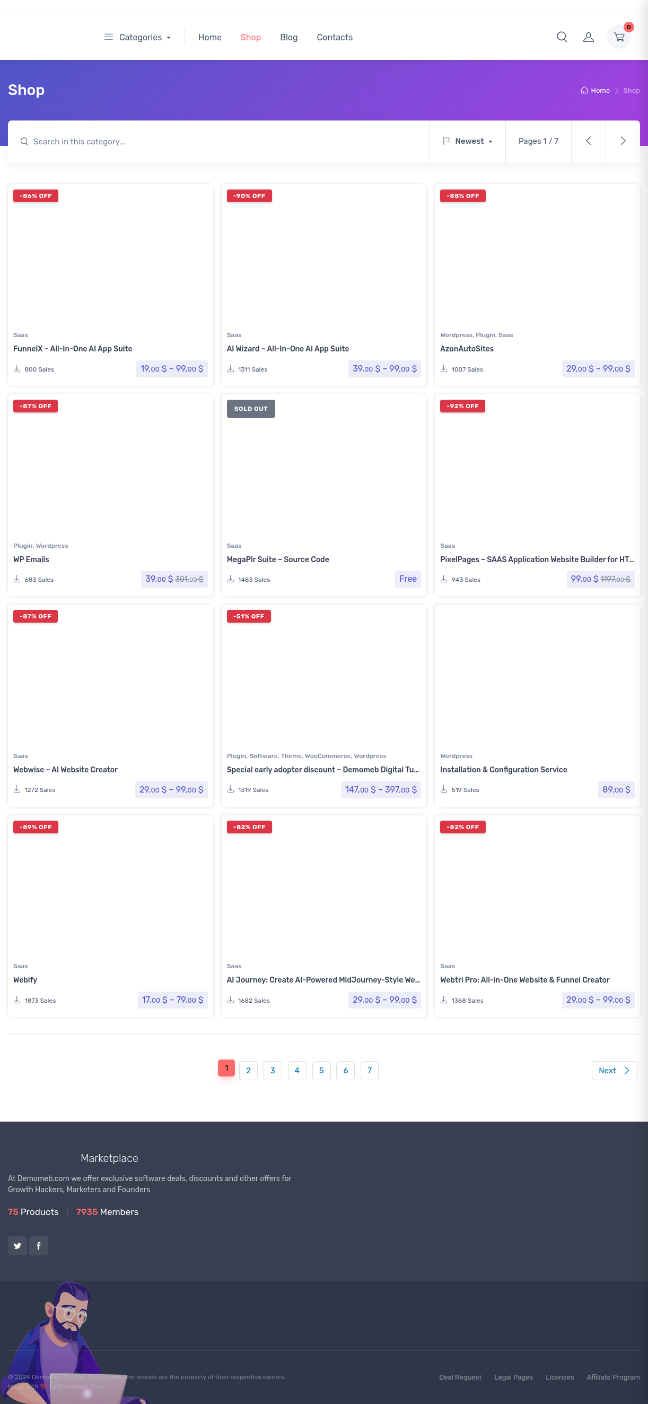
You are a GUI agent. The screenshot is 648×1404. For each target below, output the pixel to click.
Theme (291, 756)
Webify (25, 980)
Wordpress (456, 335)
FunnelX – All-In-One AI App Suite (73, 349)
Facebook (38, 1246)
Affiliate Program (613, 1377)
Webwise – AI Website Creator (65, 769)
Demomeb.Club (80, 1386)
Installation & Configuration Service (503, 769)
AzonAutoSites (467, 349)
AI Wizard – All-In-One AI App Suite (288, 349)
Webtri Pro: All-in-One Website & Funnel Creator (524, 980)
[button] (562, 36)
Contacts (335, 37)
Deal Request (460, 1377)
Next (614, 1070)
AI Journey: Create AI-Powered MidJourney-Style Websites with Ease (350, 980)
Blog (288, 37)
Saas (20, 335)
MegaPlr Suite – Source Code (278, 559)
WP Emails (31, 559)
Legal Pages (513, 1377)
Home (210, 37)
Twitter (17, 1246)
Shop (251, 37)
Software (263, 756)
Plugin (485, 335)
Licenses (560, 1377)
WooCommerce (328, 756)
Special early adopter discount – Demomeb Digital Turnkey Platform (347, 769)
